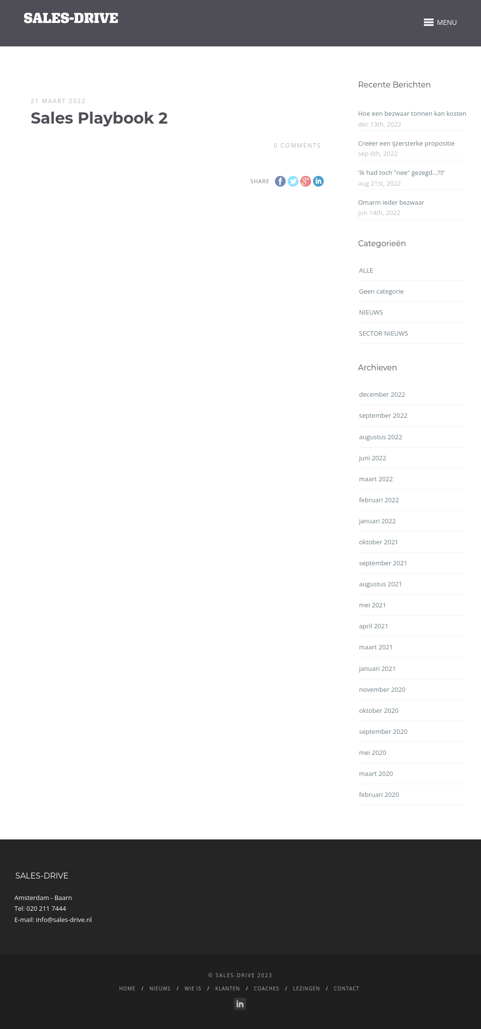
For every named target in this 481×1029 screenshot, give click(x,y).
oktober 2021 (378, 541)
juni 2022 (372, 457)
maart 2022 (376, 478)
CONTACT (346, 988)
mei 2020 (372, 752)
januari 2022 (377, 520)
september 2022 (383, 415)
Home (127, 988)
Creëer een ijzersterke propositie (406, 143)
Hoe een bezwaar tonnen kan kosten (412, 113)
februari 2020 (379, 794)
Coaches (266, 988)
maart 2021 (376, 647)
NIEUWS (371, 312)
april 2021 (373, 626)
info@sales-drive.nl (64, 919)
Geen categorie (381, 291)
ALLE (366, 270)
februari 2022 (379, 499)
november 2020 (382, 689)
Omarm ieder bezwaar (391, 202)
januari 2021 (377, 668)
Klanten (227, 988)
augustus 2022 (380, 436)
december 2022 (382, 394)
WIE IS (193, 988)
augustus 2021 (380, 583)
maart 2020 (376, 773)
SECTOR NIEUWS (383, 333)
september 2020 (383, 731)
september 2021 (383, 562)
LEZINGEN (306, 988)
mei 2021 (372, 604)
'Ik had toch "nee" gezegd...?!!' (401, 172)
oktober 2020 (378, 710)
